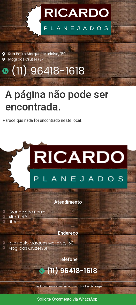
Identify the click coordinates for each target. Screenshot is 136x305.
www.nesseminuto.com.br (66, 286)
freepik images (94, 286)
